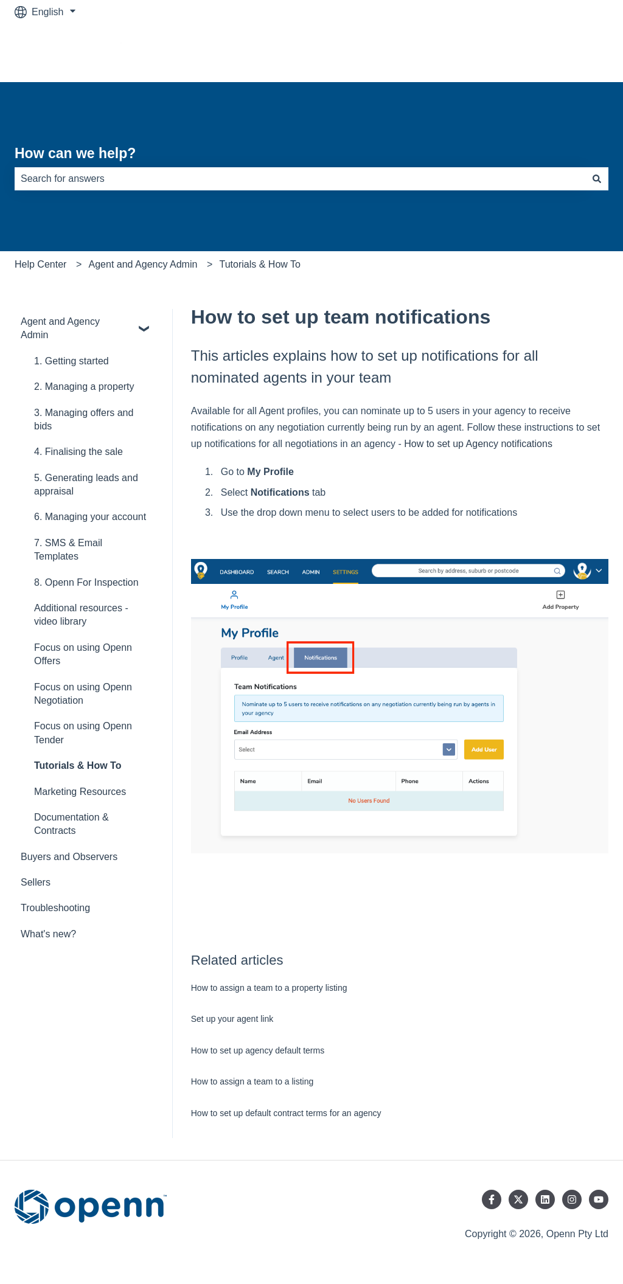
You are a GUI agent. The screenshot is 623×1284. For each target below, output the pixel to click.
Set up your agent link (232, 1019)
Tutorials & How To (260, 264)
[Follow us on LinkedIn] (545, 1199)
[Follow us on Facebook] (491, 1199)
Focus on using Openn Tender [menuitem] (83, 732)
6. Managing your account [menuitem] (90, 517)
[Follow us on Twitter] (518, 1199)
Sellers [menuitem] (35, 882)
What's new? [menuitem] (48, 934)
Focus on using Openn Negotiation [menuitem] (83, 694)
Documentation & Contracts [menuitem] (71, 824)
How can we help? (75, 153)
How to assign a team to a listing (252, 1081)
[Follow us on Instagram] (572, 1199)
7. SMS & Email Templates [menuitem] (68, 549)
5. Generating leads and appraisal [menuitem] (86, 484)
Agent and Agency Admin (143, 264)
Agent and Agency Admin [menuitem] (60, 328)
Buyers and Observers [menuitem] (69, 857)
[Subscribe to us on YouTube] (598, 1199)
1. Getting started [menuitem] (71, 361)
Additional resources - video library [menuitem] (81, 614)
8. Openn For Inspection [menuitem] (86, 582)
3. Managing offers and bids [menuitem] (83, 419)
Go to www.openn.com (547, 52)
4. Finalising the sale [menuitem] (78, 451)
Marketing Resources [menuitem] (80, 791)
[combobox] (300, 178)
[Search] (596, 178)
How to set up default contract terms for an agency (286, 1113)
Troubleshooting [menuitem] (55, 908)
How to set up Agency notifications (478, 444)
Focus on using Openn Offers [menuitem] (83, 654)
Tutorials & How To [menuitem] (77, 765)
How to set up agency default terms (257, 1050)
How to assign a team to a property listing (269, 988)
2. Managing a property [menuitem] (84, 386)
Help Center (40, 264)
